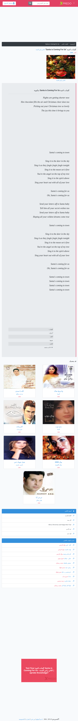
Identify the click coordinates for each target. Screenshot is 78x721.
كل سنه (70, 520)
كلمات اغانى (64, 44)
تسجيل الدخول (9, 3)
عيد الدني (70, 529)
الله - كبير (70, 545)
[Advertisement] (39, 25)
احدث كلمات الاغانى (68, 540)
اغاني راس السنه (40, 49)
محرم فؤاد (62, 567)
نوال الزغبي (62, 545)
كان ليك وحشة (68, 554)
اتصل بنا (28, 719)
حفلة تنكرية (69, 581)
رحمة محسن (60, 581)
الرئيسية (72, 44)
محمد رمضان (59, 563)
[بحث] (30, 3)
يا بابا (71, 576)
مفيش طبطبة (68, 563)
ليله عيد (70, 533)
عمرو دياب (65, 576)
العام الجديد (69, 515)
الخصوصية (22, 719)
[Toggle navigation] (74, 3)
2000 (73, 52)
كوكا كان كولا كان (67, 585)
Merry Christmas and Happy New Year (61, 525)
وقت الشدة (69, 549)
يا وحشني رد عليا (67, 572)
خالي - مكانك (69, 558)
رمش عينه (69, 567)
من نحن (33, 719)
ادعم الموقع (39, 719)
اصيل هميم (61, 558)
